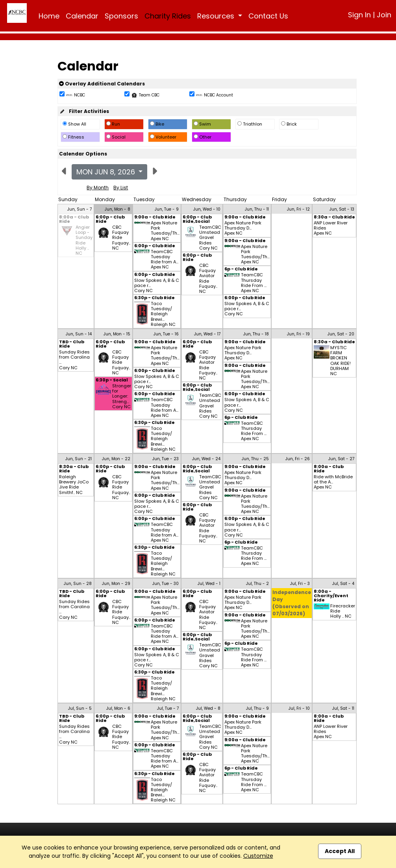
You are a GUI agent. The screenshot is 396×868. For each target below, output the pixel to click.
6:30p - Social (112, 380)
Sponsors (121, 16)
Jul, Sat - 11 (343, 708)
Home (49, 16)
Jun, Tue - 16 (166, 334)
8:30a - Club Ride (334, 217)
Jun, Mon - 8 (117, 209)
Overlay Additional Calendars (102, 83)
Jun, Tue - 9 (167, 209)
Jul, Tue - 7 (168, 708)
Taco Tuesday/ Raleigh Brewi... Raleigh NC (163, 314)
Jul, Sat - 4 (343, 584)
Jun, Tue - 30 (165, 584)
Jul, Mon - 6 (118, 708)
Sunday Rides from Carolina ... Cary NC (74, 360)
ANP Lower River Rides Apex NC (331, 228)
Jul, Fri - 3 (300, 584)
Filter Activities (84, 111)
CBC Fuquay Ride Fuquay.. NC (121, 238)
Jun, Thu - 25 (255, 459)
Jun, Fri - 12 (298, 209)
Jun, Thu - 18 (256, 334)
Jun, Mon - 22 (116, 459)
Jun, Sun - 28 (78, 584)
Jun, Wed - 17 (207, 334)
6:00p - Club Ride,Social (197, 219)
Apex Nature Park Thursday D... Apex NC (242, 228)
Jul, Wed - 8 (208, 708)
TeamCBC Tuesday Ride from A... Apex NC (164, 259)
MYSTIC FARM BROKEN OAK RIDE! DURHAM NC (340, 360)
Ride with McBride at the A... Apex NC (333, 482)
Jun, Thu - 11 (257, 209)
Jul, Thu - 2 (257, 584)
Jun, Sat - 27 (341, 459)
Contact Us (268, 16)
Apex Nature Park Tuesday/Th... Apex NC (165, 230)
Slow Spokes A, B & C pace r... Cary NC (156, 286)
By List (120, 187)
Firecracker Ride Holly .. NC (342, 611)
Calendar (82, 16)
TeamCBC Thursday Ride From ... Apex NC (253, 282)
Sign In (359, 15)
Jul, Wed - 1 (209, 584)
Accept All (340, 851)
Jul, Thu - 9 (257, 708)
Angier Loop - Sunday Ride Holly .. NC (84, 240)
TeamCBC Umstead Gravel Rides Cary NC (210, 238)
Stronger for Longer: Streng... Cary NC (121, 396)
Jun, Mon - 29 (116, 584)
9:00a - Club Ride (155, 217)
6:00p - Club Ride (110, 219)
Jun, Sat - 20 (341, 334)
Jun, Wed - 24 (206, 459)
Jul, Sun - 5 (80, 708)
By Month (98, 187)
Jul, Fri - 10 (299, 708)
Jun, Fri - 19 (298, 334)
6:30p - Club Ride (154, 298)
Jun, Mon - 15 (117, 334)
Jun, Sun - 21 (78, 459)
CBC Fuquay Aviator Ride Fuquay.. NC (208, 278)
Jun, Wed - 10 (206, 209)
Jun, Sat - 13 (341, 209)
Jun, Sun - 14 (79, 334)
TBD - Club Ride (71, 344)
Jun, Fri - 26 (297, 459)
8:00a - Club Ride (74, 219)
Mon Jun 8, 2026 (106, 172)
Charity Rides (167, 16)
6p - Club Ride (241, 269)
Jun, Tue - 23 (165, 459)
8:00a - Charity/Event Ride (331, 596)
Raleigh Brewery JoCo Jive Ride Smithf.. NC (74, 484)
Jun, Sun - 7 (79, 209)
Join (384, 15)
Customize (258, 856)
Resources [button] (216, 16)
